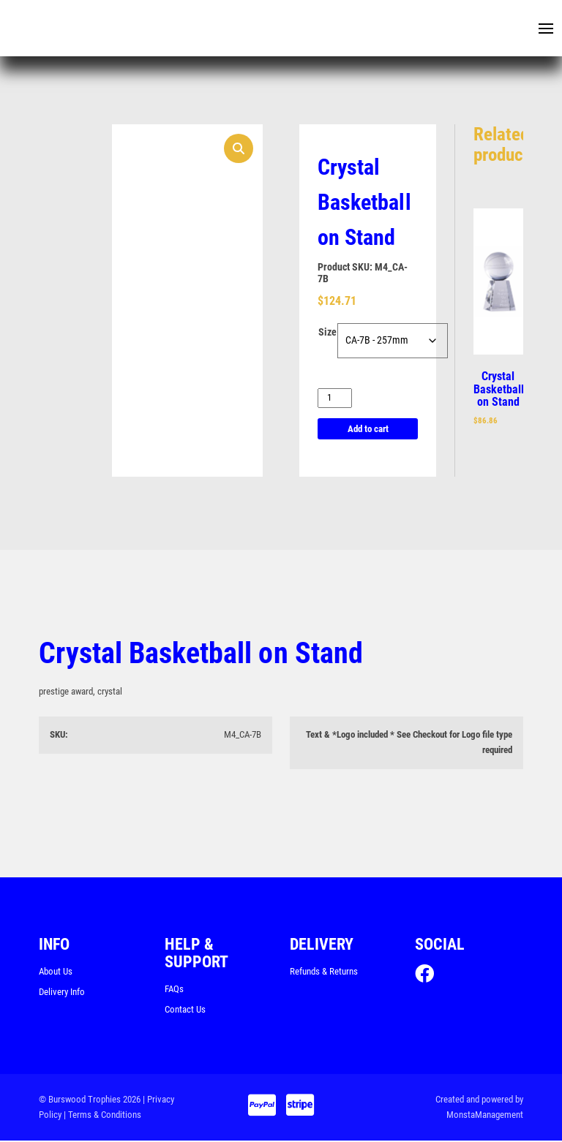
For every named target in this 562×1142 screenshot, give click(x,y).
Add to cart (368, 429)
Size (327, 333)
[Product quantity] (335, 399)
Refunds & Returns (324, 972)
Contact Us (185, 1010)
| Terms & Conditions (102, 1115)
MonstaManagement (484, 1115)
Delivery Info (62, 992)
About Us (55, 972)
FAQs (174, 989)
